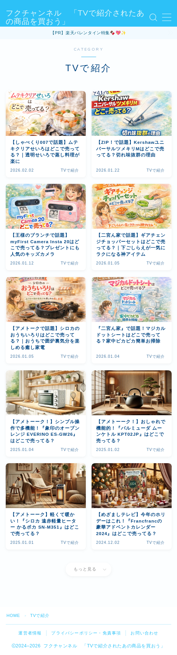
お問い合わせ (144, 633)
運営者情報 (30, 633)
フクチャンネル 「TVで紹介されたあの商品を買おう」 (75, 17)
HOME (13, 615)
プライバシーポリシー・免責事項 (86, 633)
